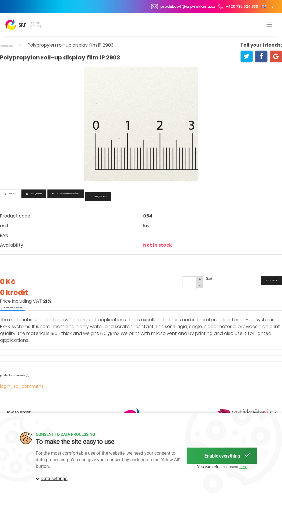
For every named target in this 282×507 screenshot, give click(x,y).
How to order (18, 412)
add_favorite (98, 196)
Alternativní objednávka (65, 193)
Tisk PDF (10, 193)
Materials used (6, 46)
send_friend (34, 193)
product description (12, 307)
